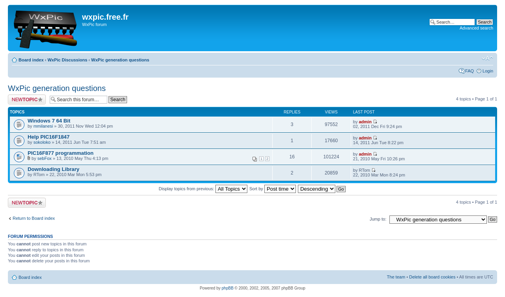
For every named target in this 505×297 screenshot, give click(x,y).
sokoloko (42, 142)
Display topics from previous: (203, 188)
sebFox (44, 158)
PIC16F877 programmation (61, 153)
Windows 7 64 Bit (49, 121)
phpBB (228, 288)
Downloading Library (53, 169)
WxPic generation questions (120, 60)
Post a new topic (27, 99)
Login (488, 71)
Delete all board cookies (432, 277)
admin (365, 121)
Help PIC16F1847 (48, 137)
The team (396, 277)
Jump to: (378, 219)
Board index (31, 60)
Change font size (487, 58)
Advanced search (476, 28)
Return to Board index (34, 218)
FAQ (469, 71)
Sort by (272, 188)
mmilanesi (43, 126)
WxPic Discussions (67, 60)
